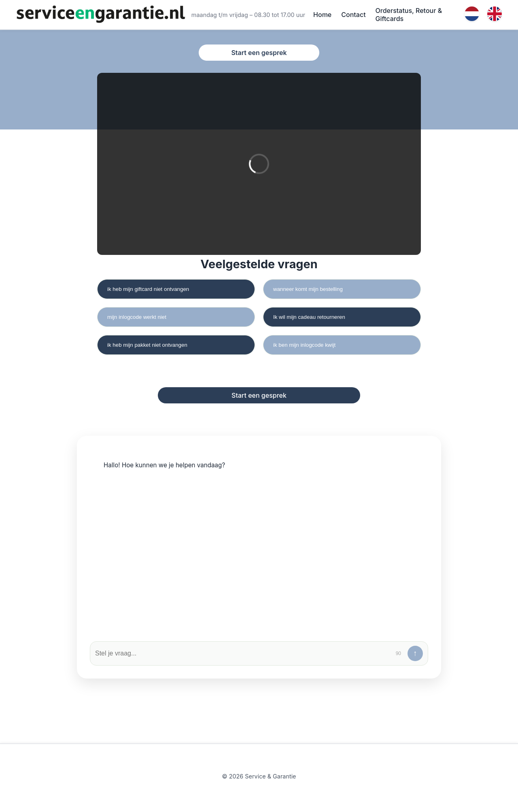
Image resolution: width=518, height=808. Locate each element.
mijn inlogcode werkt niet (136, 317)
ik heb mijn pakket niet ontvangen (147, 345)
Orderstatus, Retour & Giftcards (409, 14)
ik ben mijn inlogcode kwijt (304, 345)
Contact (353, 15)
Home (322, 15)
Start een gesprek (259, 53)
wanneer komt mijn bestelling (308, 289)
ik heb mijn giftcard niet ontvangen (148, 289)
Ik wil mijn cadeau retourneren (309, 317)
